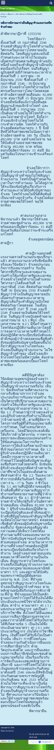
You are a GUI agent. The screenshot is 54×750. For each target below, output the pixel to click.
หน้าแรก (3, 14)
